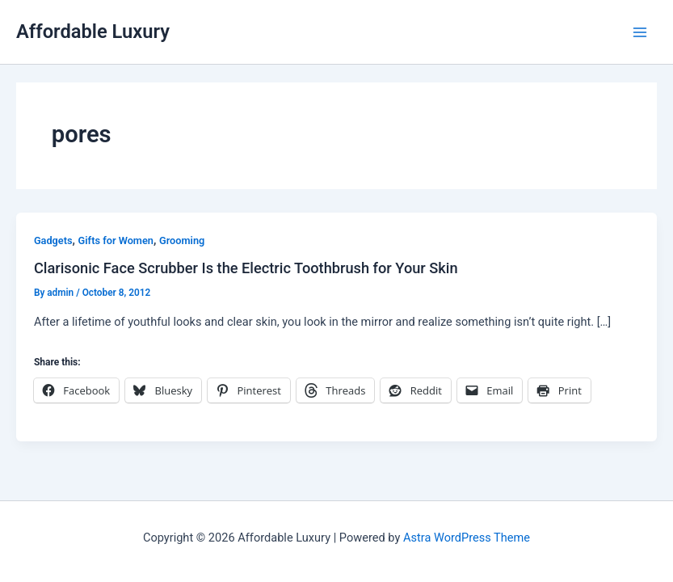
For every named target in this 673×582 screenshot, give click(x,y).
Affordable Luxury (93, 31)
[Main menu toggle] (640, 32)
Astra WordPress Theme (466, 537)
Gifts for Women (116, 240)
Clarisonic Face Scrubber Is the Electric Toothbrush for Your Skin (246, 267)
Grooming (181, 240)
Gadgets (53, 240)
